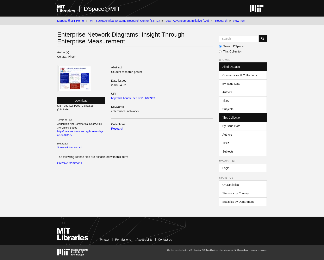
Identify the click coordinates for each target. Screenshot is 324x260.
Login (225, 168)
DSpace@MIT (102, 9)
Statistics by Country (235, 193)
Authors (227, 92)
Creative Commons (69, 163)
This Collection (230, 51)
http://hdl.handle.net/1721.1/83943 (133, 98)
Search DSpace (231, 46)
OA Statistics (230, 184)
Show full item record (69, 147)
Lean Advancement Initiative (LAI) (187, 20)
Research (221, 20)
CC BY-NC (207, 250)
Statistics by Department (238, 201)
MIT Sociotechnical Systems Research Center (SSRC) (125, 20)
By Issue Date (231, 83)
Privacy (105, 239)
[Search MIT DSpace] (239, 38)
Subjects (227, 109)
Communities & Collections (239, 75)
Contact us (165, 239)
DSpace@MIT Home (70, 20)
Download (81, 100)
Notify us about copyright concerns (250, 250)
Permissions (123, 239)
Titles (225, 100)
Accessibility (144, 239)
